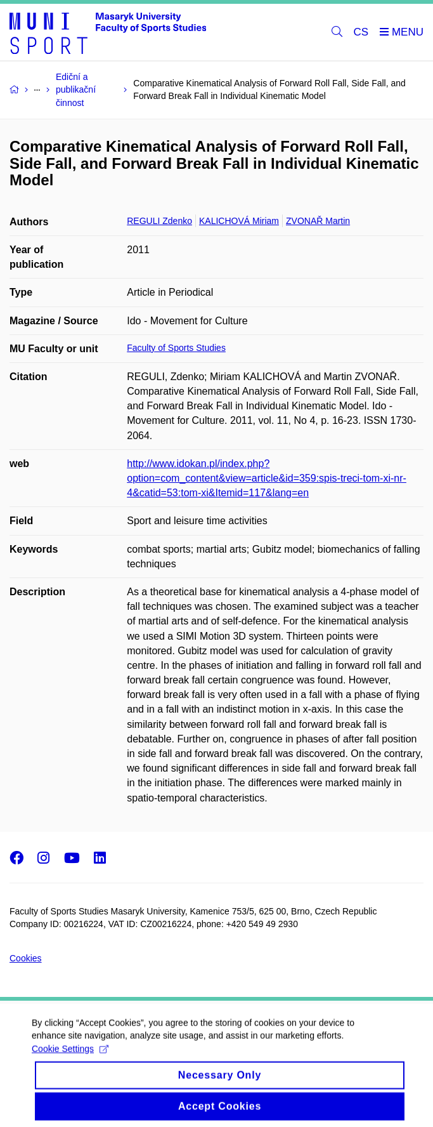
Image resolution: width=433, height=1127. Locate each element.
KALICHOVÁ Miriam (239, 221)
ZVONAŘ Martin (318, 221)
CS (361, 32)
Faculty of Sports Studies (176, 348)
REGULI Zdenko (159, 221)
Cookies (26, 958)
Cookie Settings (70, 1056)
